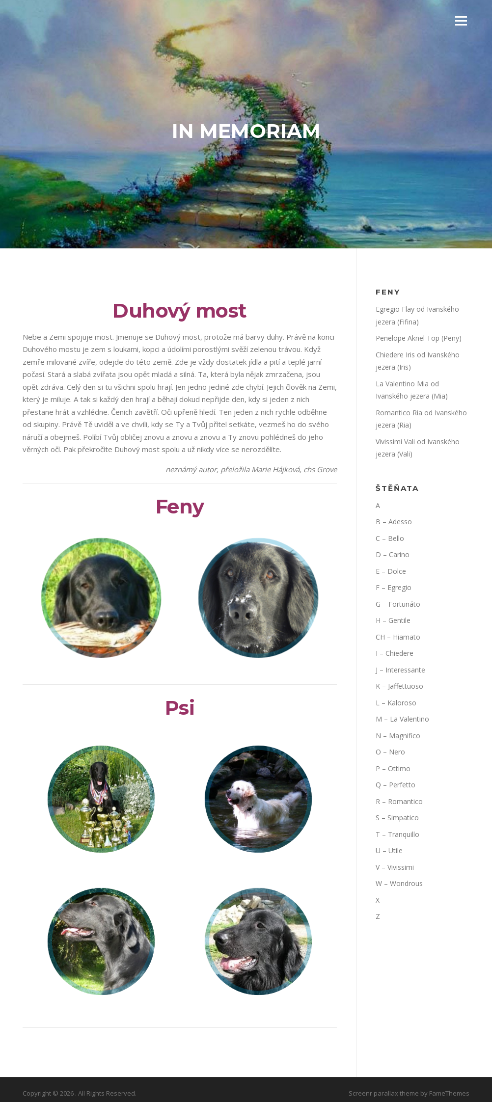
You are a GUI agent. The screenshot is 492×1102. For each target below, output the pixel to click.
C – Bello (390, 538)
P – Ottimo (393, 768)
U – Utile (389, 850)
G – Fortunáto (398, 604)
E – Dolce (391, 571)
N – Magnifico (398, 735)
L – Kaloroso (396, 702)
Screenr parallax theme (384, 1093)
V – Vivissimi (395, 867)
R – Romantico (399, 801)
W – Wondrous (399, 883)
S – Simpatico (397, 817)
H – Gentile (393, 620)
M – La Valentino (402, 719)
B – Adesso (394, 521)
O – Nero (390, 751)
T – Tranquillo (397, 834)
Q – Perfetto (395, 784)
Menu (460, 21)
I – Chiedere (394, 653)
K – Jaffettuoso (399, 686)
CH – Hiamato (398, 637)
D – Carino (393, 554)
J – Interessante (400, 669)
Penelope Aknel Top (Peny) (419, 338)
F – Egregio (393, 587)
